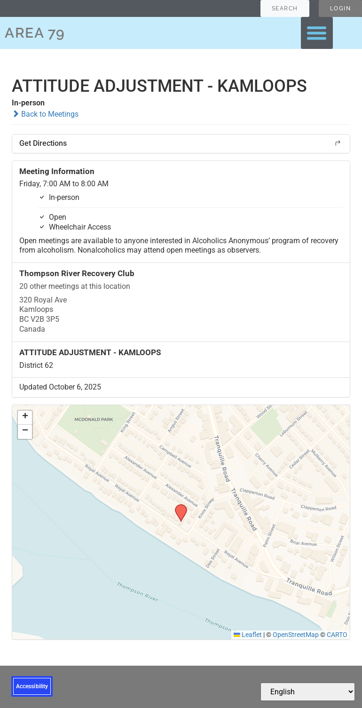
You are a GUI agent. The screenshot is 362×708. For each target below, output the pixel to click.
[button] (317, 33)
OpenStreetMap (296, 634)
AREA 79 (35, 32)
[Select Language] (307, 692)
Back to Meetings (45, 114)
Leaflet (248, 634)
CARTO (337, 634)
